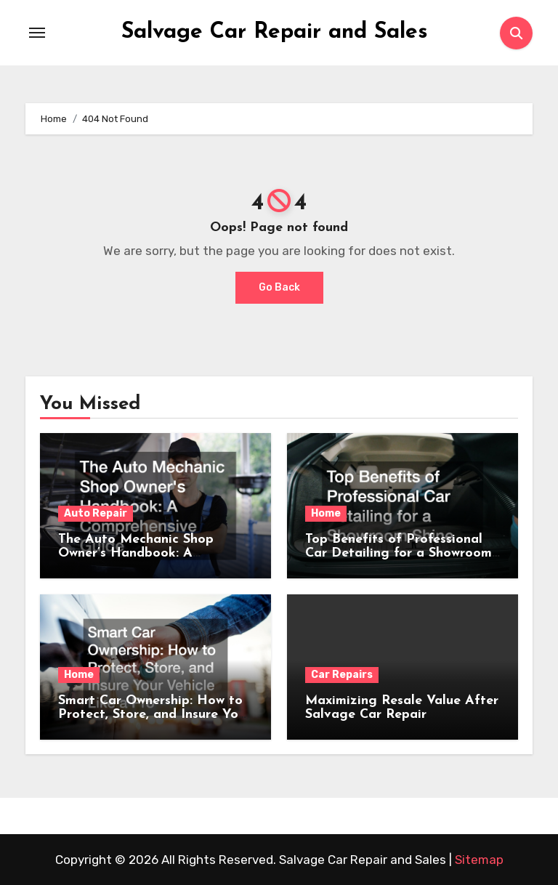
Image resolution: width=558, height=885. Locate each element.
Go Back (279, 287)
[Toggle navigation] (37, 32)
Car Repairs (342, 674)
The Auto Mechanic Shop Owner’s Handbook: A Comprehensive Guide (136, 553)
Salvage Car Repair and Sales (274, 32)
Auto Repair (95, 513)
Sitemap (479, 859)
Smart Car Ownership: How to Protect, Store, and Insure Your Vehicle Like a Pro (154, 714)
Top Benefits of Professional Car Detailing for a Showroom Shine (398, 553)
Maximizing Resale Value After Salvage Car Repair (401, 708)
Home (326, 513)
